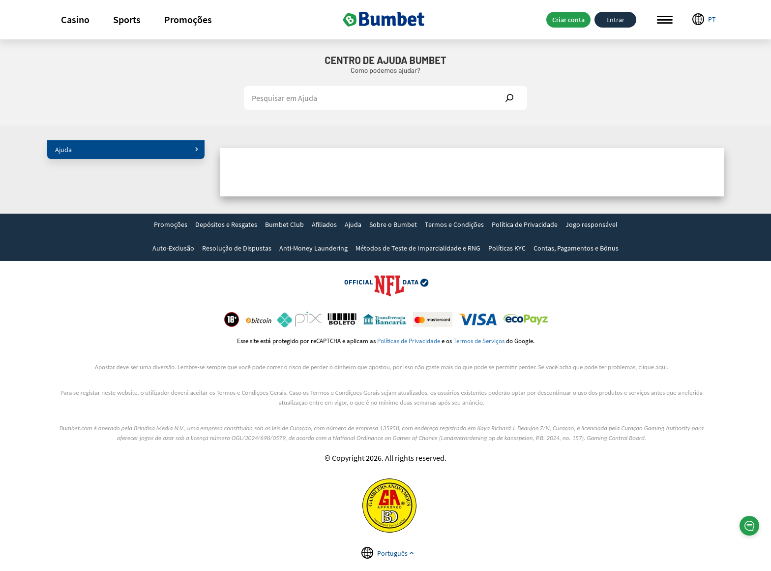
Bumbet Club (284, 224)
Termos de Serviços (478, 341)
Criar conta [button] (568, 19)
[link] (170, 225)
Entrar (615, 19)
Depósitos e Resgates (226, 224)
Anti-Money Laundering (313, 248)
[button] (75, 20)
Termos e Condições (454, 224)
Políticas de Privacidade (408, 341)
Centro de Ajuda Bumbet (385, 60)
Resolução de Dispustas (236, 248)
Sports (127, 19)
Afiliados (324, 224)
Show (509, 98)
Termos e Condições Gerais (251, 392)
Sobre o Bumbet (393, 224)
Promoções (188, 19)
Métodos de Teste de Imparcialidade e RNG (418, 248)
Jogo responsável (591, 224)
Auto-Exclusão (173, 248)
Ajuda (127, 149)
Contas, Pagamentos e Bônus (576, 248)
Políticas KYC (507, 248)
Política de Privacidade (525, 224)
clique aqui (653, 367)
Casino (75, 19)
